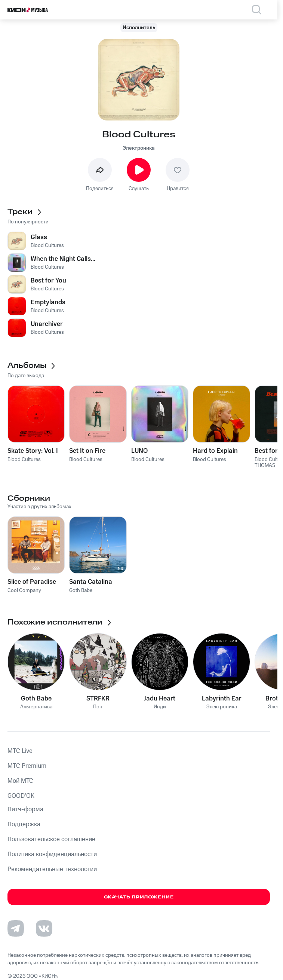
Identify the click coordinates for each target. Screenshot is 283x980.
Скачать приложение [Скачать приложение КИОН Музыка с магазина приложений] (139, 897)
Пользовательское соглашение (51, 839)
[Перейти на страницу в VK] (44, 928)
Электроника (139, 148)
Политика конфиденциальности (52, 854)
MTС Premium (26, 765)
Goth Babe (36, 698)
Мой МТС (20, 780)
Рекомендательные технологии (52, 869)
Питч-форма (25, 809)
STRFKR (98, 698)
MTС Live (20, 751)
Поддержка (23, 824)
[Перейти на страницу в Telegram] (15, 928)
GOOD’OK (20, 795)
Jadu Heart (159, 698)
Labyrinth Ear (222, 698)
